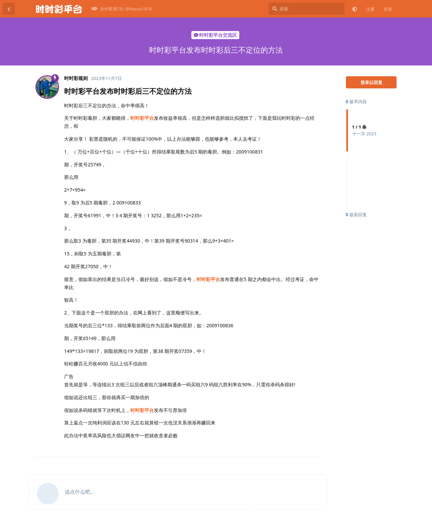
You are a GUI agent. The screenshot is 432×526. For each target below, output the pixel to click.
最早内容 (356, 102)
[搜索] (307, 9)
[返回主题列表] (9, 9)
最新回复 (356, 215)
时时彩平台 (142, 118)
